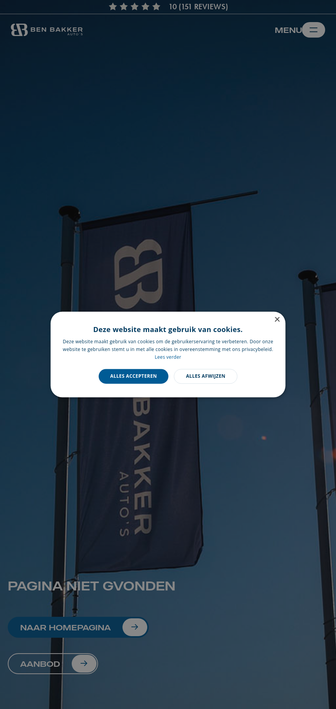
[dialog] (168, 354)
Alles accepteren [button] (133, 376)
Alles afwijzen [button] (206, 376)
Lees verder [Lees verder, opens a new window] (168, 357)
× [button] (277, 320)
